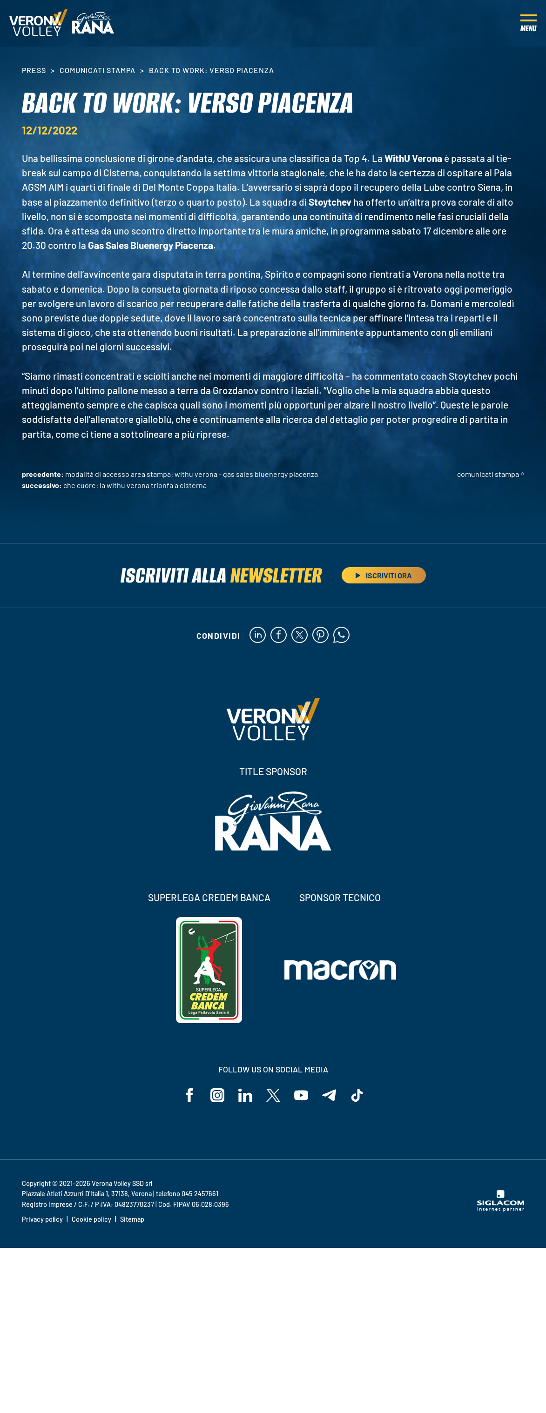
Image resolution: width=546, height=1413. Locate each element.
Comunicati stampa (97, 70)
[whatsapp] (341, 635)
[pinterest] (320, 635)
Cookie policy (91, 1219)
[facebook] (278, 635)
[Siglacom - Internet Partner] (500, 1209)
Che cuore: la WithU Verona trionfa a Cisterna (135, 485)
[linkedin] (257, 635)
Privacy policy (42, 1219)
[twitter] (299, 635)
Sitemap (132, 1219)
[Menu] (528, 23)
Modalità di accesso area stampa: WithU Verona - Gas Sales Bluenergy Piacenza (191, 473)
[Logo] (38, 23)
